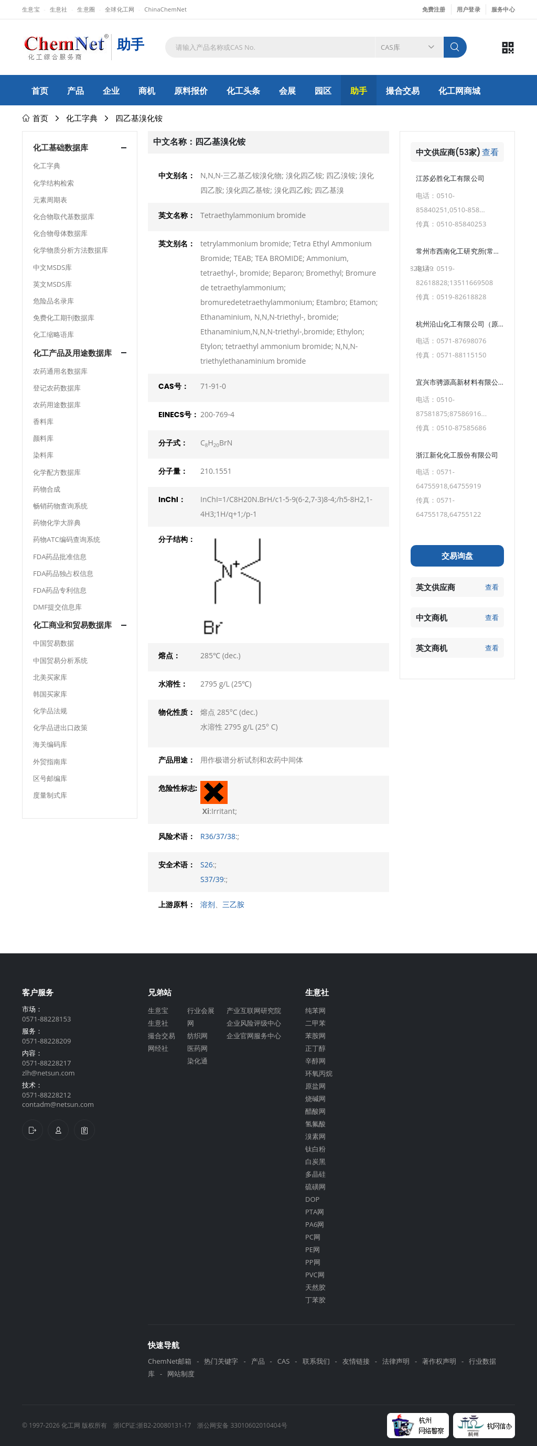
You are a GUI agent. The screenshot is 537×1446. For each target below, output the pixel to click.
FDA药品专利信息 (60, 590)
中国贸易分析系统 (60, 660)
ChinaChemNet (165, 9)
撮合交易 (403, 90)
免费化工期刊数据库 (63, 317)
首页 (39, 90)
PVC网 (315, 1274)
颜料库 (43, 438)
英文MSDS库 (52, 284)
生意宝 (31, 9)
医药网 (197, 1048)
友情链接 (356, 1361)
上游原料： (176, 904)
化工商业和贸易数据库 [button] (72, 624)
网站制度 (181, 1373)
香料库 (43, 421)
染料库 (43, 455)
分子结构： (176, 539)
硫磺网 (315, 1186)
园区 (323, 90)
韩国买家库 (50, 694)
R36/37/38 (217, 836)
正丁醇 (315, 1048)
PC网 (312, 1237)
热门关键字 (221, 1361)
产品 (75, 90)
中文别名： (176, 175)
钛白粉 (315, 1149)
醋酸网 (315, 1111)
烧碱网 (315, 1098)
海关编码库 (50, 744)
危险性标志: (177, 788)
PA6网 (314, 1224)
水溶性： (173, 684)
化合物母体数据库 (60, 233)
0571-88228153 (46, 1019)
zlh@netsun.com (48, 1073)
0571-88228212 (46, 1095)
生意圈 (86, 9)
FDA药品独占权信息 (63, 573)
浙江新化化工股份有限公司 (457, 455)
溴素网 (315, 1136)
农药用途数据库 (57, 404)
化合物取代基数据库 (63, 216)
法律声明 (396, 1361)
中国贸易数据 (53, 643)
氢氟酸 (315, 1123)
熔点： (169, 655)
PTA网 (314, 1211)
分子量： (173, 471)
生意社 (59, 9)
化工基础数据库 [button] (60, 147)
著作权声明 (439, 1361)
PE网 (312, 1249)
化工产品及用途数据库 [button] (72, 352)
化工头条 (243, 90)
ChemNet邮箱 (169, 1361)
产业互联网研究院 (254, 1010)
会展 (287, 90)
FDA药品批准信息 (60, 556)
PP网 (312, 1262)
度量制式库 (50, 795)
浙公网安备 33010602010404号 (242, 1425)
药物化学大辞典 (57, 522)
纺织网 (197, 1035)
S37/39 (212, 879)
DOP (312, 1199)
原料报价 (191, 90)
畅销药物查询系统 (60, 505)
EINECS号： (178, 414)
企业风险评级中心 (254, 1023)
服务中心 (503, 9)
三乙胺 (233, 904)
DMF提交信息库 (57, 607)
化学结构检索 (53, 183)
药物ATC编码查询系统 (66, 539)
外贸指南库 (50, 761)
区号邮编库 (50, 778)
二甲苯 (315, 1023)
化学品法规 (50, 710)
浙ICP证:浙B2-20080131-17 (152, 1425)
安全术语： (176, 865)
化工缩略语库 (53, 334)
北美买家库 (50, 677)
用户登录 (468, 9)
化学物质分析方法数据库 (70, 250)
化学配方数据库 (57, 472)
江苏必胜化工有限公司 (450, 178)
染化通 (197, 1061)
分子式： (173, 443)
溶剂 (207, 904)
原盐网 (315, 1086)
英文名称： (176, 215)
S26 (206, 864)
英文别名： (176, 243)
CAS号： (173, 386)
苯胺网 (315, 1035)
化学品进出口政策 (60, 727)
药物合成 (46, 489)
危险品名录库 (53, 301)
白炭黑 (315, 1161)
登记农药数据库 (57, 388)
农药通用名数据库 (60, 371)
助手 (358, 90)
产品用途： (176, 760)
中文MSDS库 (52, 267)
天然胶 (315, 1287)
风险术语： (176, 836)
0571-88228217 (46, 1063)
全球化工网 (119, 9)
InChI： (172, 499)
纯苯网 (315, 1010)
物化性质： (176, 712)
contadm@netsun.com (58, 1104)
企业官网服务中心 (254, 1035)
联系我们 (316, 1361)
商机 (146, 90)
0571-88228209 (46, 1041)
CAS (283, 1361)
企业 (111, 90)
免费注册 (434, 9)
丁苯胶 (315, 1299)
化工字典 (82, 118)
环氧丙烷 (318, 1073)
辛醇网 (315, 1061)
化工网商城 (459, 90)
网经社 (158, 1048)
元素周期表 (50, 199)
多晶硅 (315, 1174)
